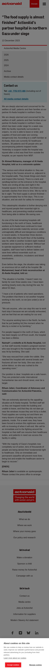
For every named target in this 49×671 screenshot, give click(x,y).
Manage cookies (35, 665)
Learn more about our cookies (15, 658)
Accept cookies (13, 665)
